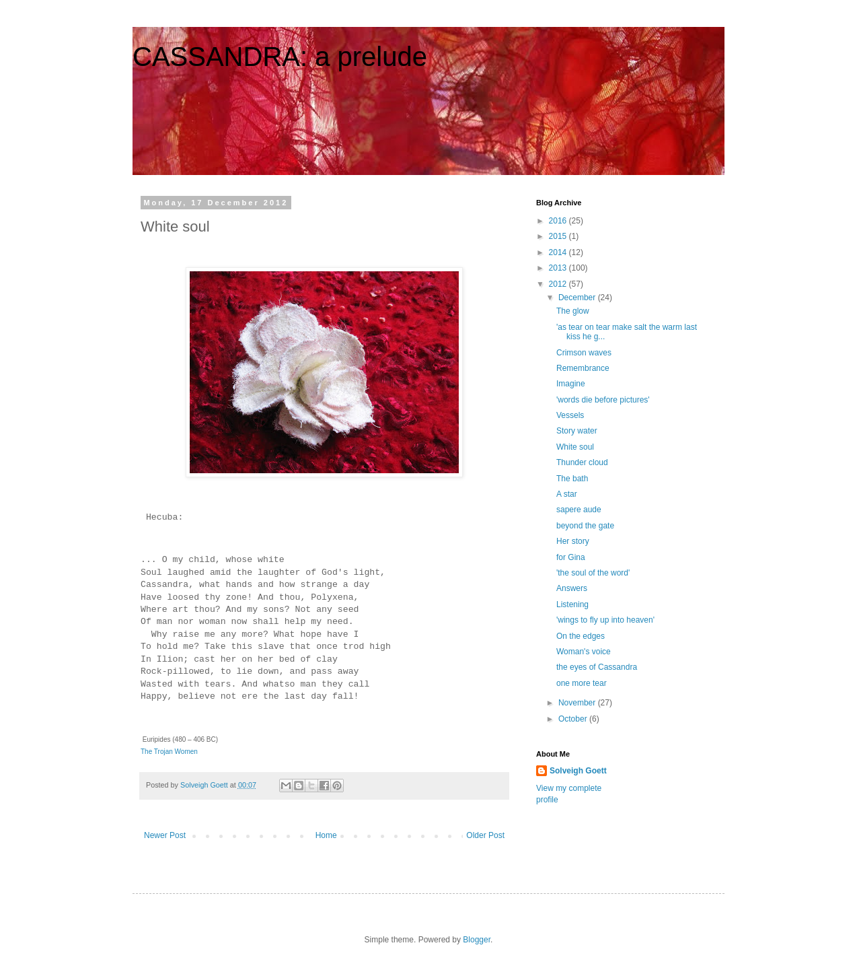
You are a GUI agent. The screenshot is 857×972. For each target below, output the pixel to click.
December (578, 297)
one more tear (581, 683)
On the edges (580, 636)
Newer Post (165, 835)
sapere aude (578, 509)
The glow (572, 311)
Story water (576, 431)
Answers (571, 588)
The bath (572, 478)
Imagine (570, 383)
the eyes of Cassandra (596, 667)
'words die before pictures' (603, 400)
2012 (559, 284)
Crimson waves (583, 352)
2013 (559, 268)
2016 (559, 220)
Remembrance (582, 368)
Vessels (570, 415)
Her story (572, 541)
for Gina (570, 557)
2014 (559, 252)
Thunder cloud (582, 462)
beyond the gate (585, 525)
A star (566, 494)
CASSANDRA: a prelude (280, 56)
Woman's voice (583, 651)
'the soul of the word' (593, 573)
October (573, 719)
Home (326, 835)
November (578, 702)
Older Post (485, 835)
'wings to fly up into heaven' (605, 620)
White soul (575, 447)
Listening (572, 604)
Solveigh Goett (578, 770)
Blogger (476, 939)
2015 (559, 236)
